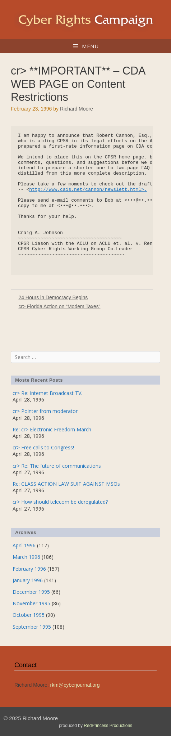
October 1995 (29, 614)
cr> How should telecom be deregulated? (60, 501)
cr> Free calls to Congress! (43, 447)
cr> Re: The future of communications (57, 465)
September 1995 (32, 626)
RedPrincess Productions (108, 725)
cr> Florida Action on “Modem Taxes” (59, 306)
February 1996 (29, 568)
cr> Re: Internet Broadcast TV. (47, 393)
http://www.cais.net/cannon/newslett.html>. (88, 189)
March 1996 (26, 556)
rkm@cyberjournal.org (75, 685)
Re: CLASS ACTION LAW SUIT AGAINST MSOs (66, 483)
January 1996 (28, 580)
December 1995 (31, 591)
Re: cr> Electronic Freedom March (52, 429)
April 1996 (24, 545)
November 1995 (31, 603)
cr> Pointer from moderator (45, 411)
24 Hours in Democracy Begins (53, 297)
